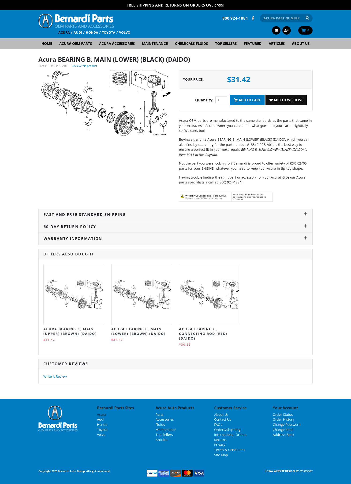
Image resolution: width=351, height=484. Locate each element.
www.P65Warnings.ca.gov (208, 198)
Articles (277, 43)
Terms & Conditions (229, 450)
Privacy (219, 444)
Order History (283, 419)
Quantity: (204, 100)
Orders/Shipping (227, 429)
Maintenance (155, 43)
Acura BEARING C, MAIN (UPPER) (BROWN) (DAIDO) (70, 331)
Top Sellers (226, 43)
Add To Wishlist (286, 100)
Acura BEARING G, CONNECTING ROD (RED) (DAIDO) (203, 334)
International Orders (230, 434)
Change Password (287, 424)
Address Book (283, 434)
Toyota (108, 32)
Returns (220, 439)
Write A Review (55, 376)
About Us (301, 43)
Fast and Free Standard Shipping (175, 214)
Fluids (160, 424)
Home (46, 43)
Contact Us (222, 419)
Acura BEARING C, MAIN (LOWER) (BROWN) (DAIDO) (138, 331)
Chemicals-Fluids (191, 43)
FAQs (218, 424)
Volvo (124, 32)
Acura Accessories (117, 43)
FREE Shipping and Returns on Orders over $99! (175, 5)
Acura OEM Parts (75, 43)
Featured (252, 43)
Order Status (283, 414)
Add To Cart (247, 100)
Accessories (165, 419)
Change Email (283, 429)
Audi (78, 32)
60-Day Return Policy (175, 226)
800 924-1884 (235, 18)
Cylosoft (306, 471)
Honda (92, 32)
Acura (64, 32)
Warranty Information (175, 238)
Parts (160, 414)
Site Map (221, 455)
